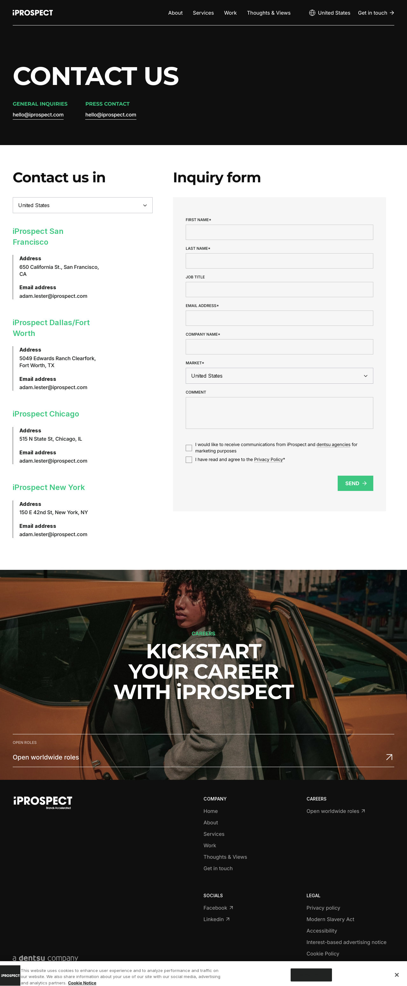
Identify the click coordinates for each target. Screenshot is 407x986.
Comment (196, 392)
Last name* (198, 248)
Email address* (202, 306)
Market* (195, 363)
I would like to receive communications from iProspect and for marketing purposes (276, 448)
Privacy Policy (268, 459)
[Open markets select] (329, 13)
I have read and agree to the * (240, 459)
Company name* (203, 334)
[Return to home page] (33, 12)
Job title (195, 277)
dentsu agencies (334, 444)
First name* (198, 220)
